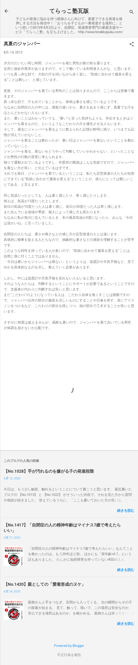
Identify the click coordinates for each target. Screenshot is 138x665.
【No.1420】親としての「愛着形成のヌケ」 (45, 584)
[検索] (131, 13)
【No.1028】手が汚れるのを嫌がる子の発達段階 (49, 471)
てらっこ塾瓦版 (69, 11)
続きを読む (125, 511)
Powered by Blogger (69, 646)
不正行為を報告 (69, 655)
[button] (131, 44)
